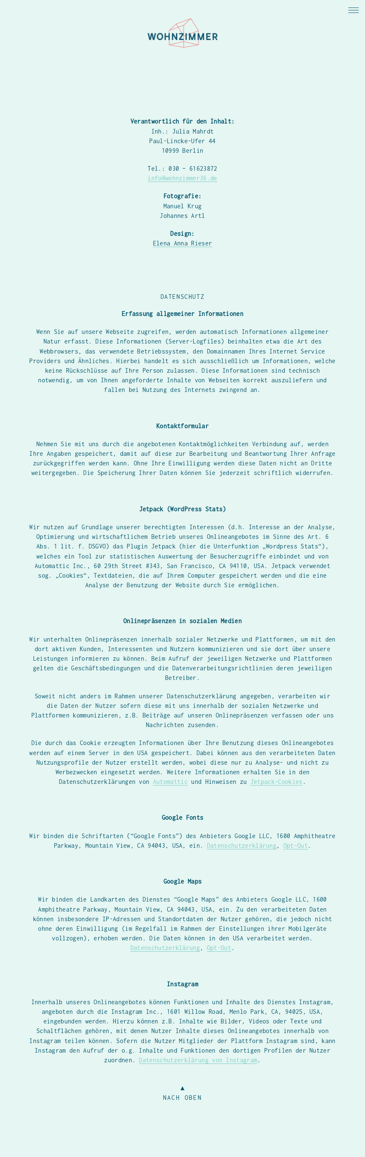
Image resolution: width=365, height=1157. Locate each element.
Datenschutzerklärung (241, 845)
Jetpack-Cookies (276, 781)
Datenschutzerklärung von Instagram (198, 1060)
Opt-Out (295, 845)
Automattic (170, 781)
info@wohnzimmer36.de (182, 178)
